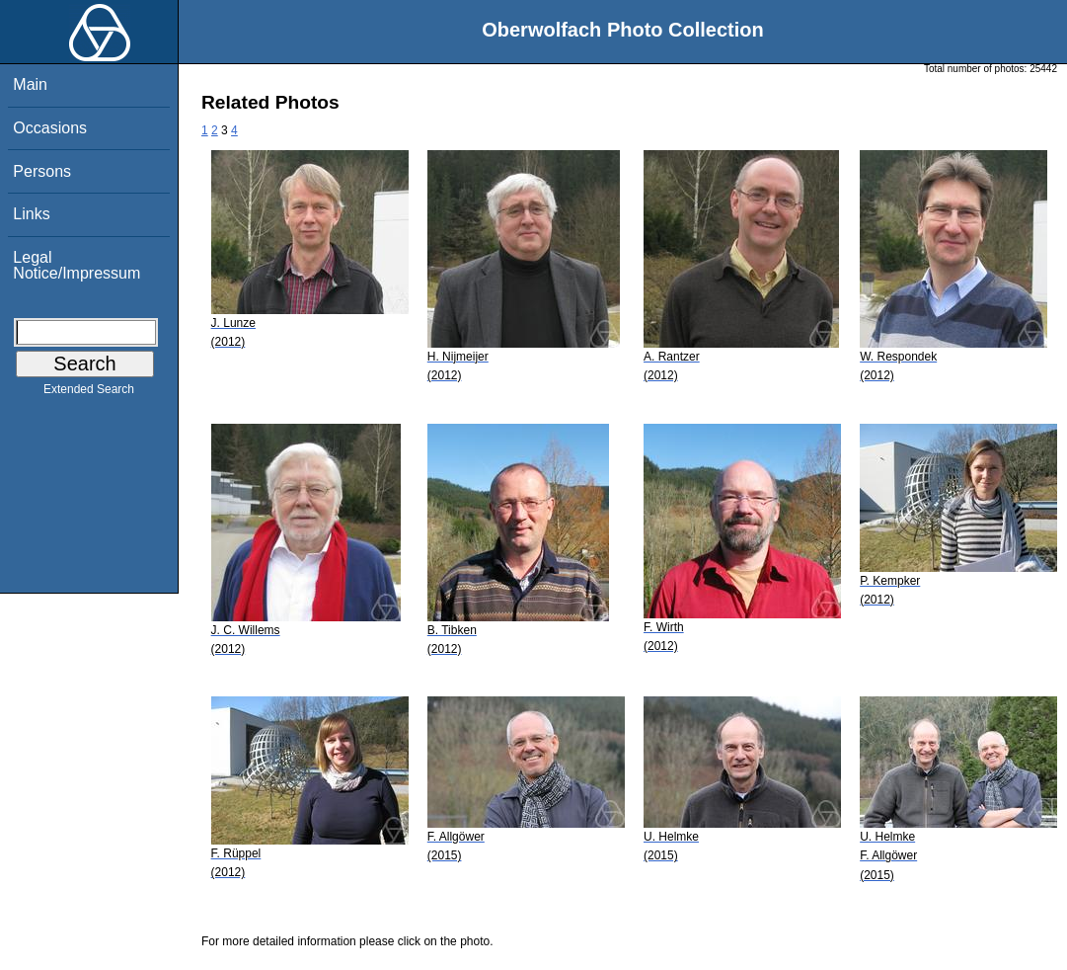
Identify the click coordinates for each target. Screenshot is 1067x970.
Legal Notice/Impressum (76, 265)
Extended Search (88, 393)
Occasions (50, 128)
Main (30, 84)
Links (31, 213)
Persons (42, 171)
